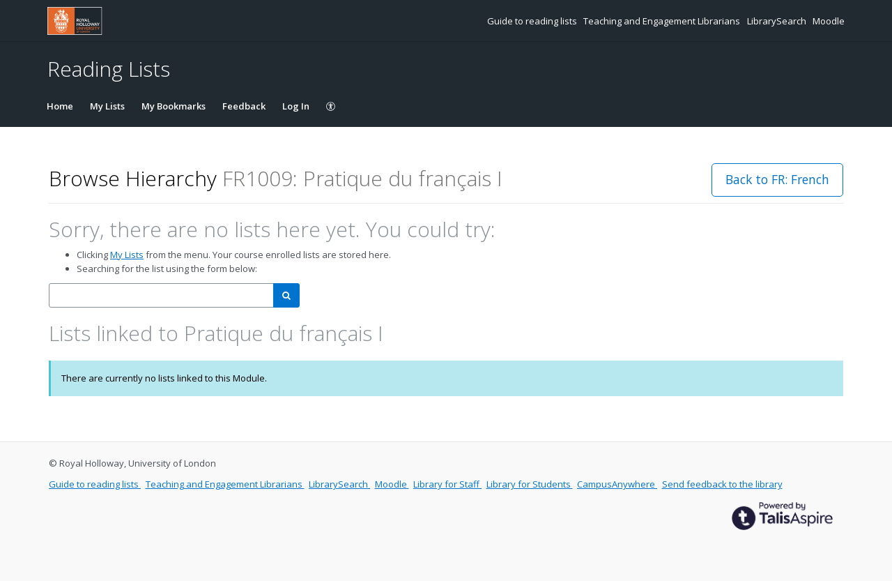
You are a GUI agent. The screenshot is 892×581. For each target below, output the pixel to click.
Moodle (829, 21)
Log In (295, 106)
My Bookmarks (173, 106)
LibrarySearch (777, 21)
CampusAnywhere (617, 484)
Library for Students (529, 484)
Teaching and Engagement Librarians (662, 21)
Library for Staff (447, 484)
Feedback (244, 106)
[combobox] (161, 295)
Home (60, 106)
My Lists (107, 106)
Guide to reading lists (533, 21)
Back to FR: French (777, 179)
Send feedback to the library (722, 484)
